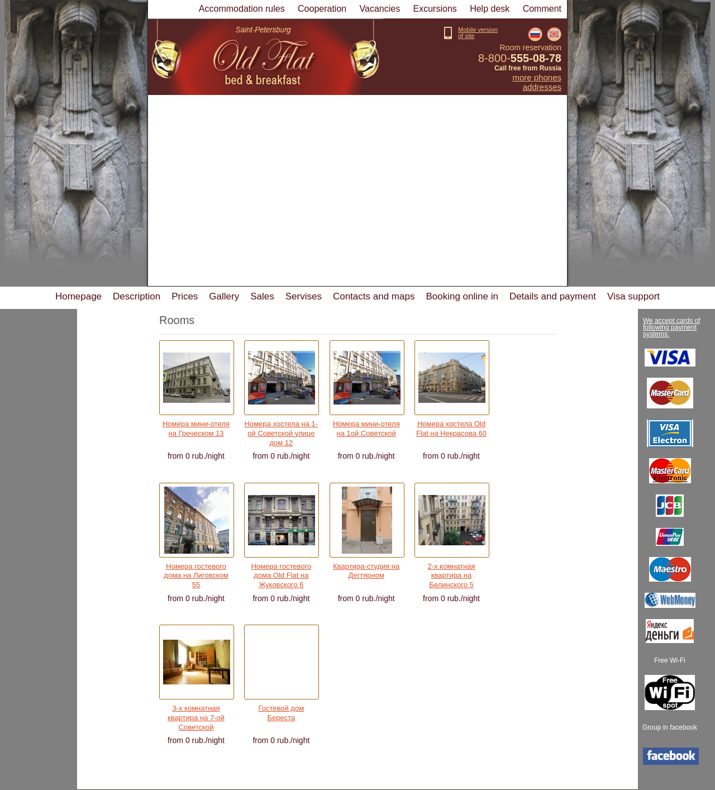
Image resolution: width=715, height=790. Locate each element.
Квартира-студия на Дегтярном (366, 571)
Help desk (489, 8)
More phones (536, 77)
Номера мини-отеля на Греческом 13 (196, 428)
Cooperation (322, 8)
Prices (184, 296)
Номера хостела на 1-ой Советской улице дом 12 (281, 430)
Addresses (542, 87)
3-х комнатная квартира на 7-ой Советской (196, 714)
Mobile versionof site (478, 33)
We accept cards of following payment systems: (671, 327)
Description (136, 296)
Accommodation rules (242, 8)
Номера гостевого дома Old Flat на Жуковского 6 (281, 572)
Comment (542, 8)
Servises (303, 296)
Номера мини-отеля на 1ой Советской (366, 428)
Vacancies (380, 8)
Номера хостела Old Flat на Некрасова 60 (451, 428)
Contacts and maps (373, 296)
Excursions (435, 8)
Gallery (224, 296)
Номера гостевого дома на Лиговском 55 (196, 572)
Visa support (633, 296)
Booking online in (462, 296)
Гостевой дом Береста (281, 713)
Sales (262, 296)
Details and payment (552, 296)
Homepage (78, 296)
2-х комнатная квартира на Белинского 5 (451, 572)
